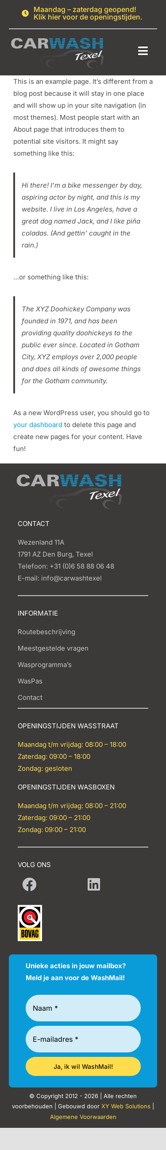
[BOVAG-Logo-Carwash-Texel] (30, 908)
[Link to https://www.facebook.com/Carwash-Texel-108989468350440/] (29, 884)
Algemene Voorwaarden (83, 1116)
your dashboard (37, 424)
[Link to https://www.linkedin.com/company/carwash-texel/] (94, 884)
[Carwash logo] (57, 34)
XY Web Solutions (126, 1106)
